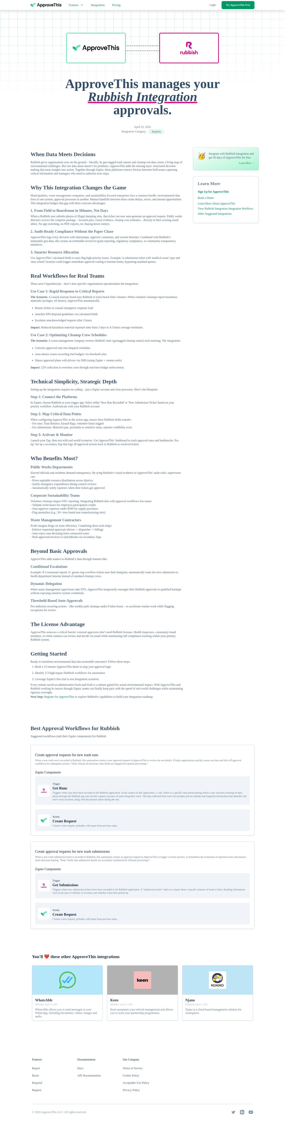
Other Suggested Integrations (215, 213)
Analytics (156, 131)
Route (35, 1075)
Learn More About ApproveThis (216, 203)
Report (36, 1068)
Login (213, 5)
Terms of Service (132, 1068)
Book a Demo (206, 197)
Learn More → (246, 163)
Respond (37, 1082)
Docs (80, 1068)
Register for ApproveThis (59, 696)
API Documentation (89, 1075)
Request (36, 1090)
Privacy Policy (131, 1090)
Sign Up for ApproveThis (213, 191)
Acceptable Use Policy (136, 1082)
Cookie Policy (131, 1075)
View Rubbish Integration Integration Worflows (225, 208)
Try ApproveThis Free (238, 5)
